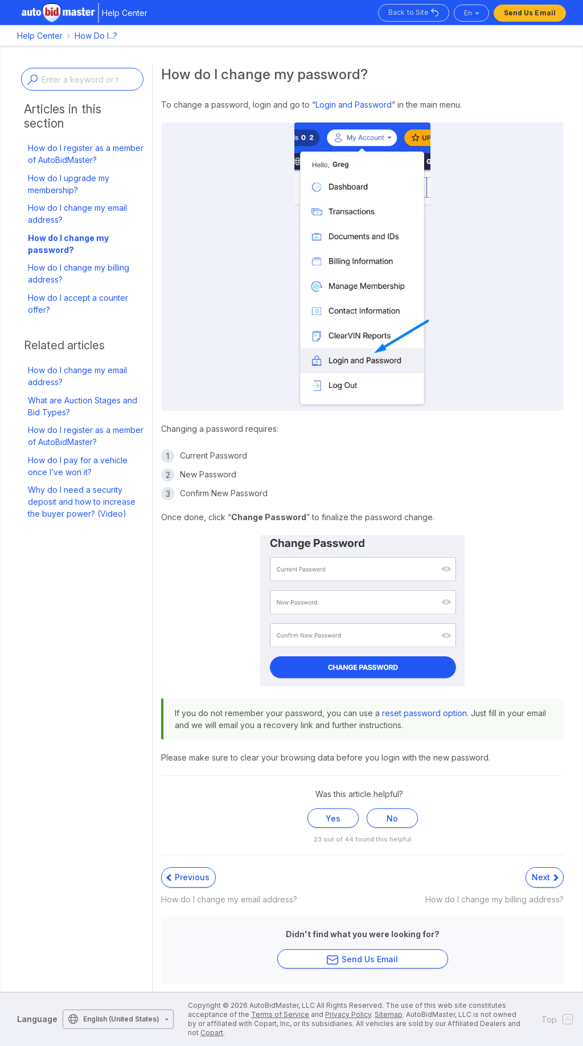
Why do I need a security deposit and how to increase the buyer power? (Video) (82, 501)
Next (545, 877)
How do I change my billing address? (78, 273)
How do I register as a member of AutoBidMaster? (85, 154)
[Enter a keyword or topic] (82, 79)
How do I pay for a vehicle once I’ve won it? (78, 466)
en (468, 13)
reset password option (424, 713)
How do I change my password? (68, 244)
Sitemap (389, 1014)
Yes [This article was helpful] (333, 818)
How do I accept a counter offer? (78, 303)
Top (553, 1019)
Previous (188, 877)
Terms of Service (280, 1014)
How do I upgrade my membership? (68, 184)
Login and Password (353, 104)
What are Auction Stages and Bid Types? (82, 406)
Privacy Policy (348, 1014)
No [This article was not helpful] (392, 818)
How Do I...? (96, 35)
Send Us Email (530, 13)
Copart (211, 1032)
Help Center (40, 35)
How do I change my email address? (77, 213)
